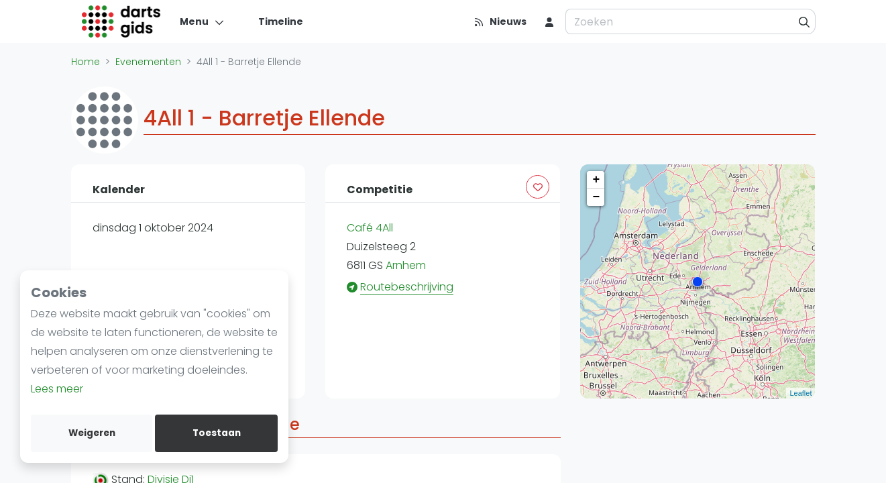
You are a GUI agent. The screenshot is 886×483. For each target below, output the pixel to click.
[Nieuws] (500, 21)
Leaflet (800, 393)
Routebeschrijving (406, 286)
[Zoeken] (804, 21)
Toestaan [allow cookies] (216, 433)
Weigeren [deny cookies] (91, 433)
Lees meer (57, 388)
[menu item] (549, 21)
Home (85, 61)
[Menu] (202, 21)
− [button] (596, 197)
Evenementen (148, 61)
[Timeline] (272, 21)
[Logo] (121, 21)
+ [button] (596, 180)
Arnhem (406, 265)
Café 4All (370, 227)
